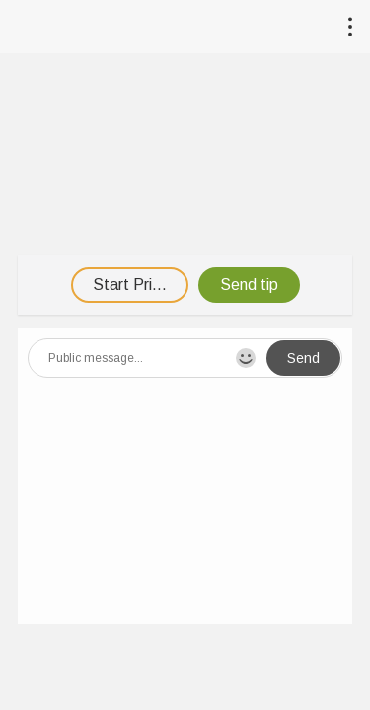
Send (303, 358)
